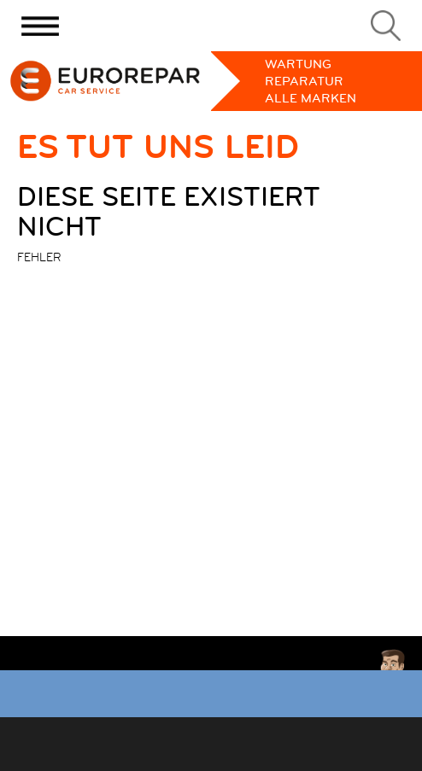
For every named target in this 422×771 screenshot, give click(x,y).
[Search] (386, 25)
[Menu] (40, 25)
